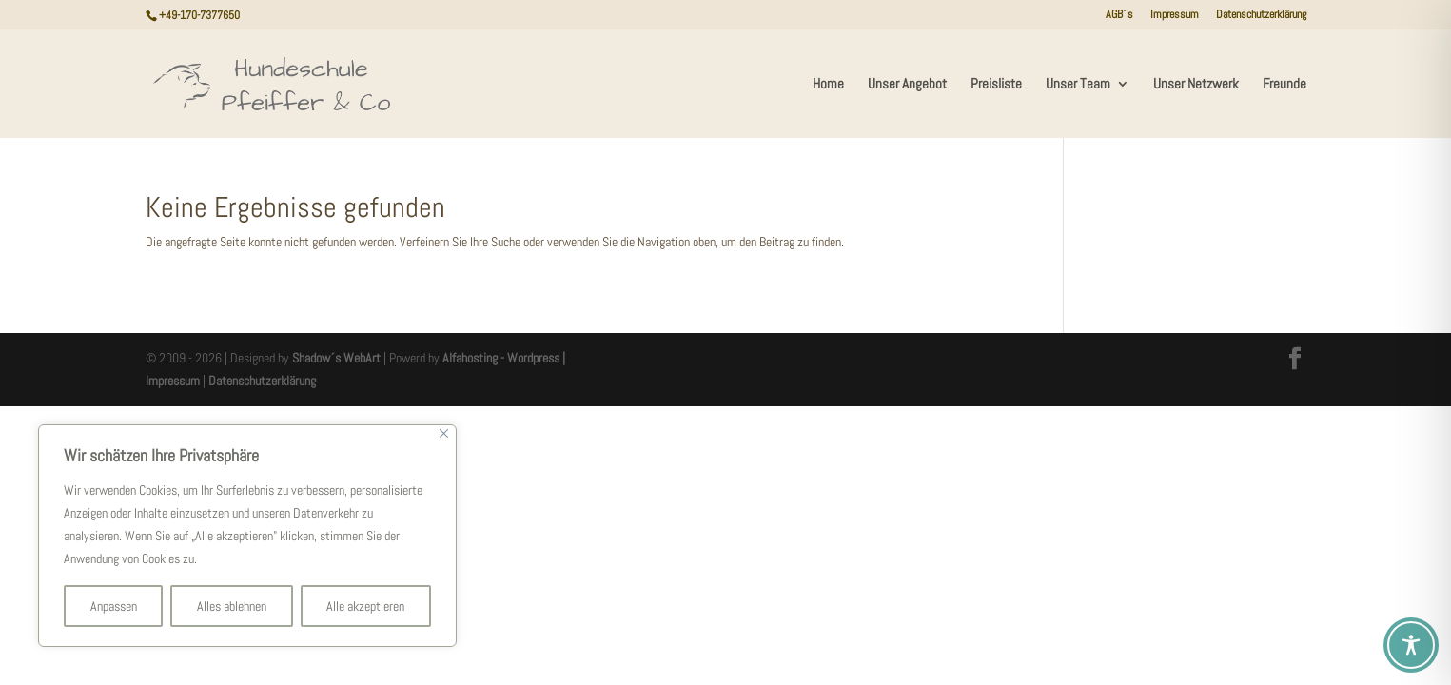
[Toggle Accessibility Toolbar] (1411, 645)
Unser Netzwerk (1196, 84)
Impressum (1174, 15)
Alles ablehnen (231, 606)
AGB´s (1119, 15)
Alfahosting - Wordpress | (503, 357)
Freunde (1284, 84)
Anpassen (113, 606)
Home (828, 84)
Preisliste (996, 84)
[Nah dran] (444, 433)
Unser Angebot (907, 84)
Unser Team (1078, 84)
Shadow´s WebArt (336, 357)
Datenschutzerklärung (1261, 15)
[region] (247, 535)
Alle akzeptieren (365, 606)
